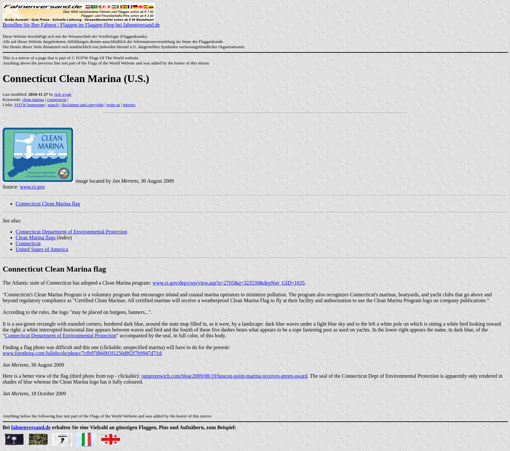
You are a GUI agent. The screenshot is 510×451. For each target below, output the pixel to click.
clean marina (33, 99)
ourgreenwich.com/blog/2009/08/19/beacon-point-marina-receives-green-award (224, 376)
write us (113, 104)
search (53, 104)
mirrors (129, 104)
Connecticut (28, 243)
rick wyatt (62, 94)
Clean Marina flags (36, 237)
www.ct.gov (32, 187)
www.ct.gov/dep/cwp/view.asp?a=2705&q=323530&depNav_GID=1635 (229, 283)
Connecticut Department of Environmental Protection (71, 231)
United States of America (42, 249)
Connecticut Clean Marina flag (48, 203)
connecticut (56, 99)
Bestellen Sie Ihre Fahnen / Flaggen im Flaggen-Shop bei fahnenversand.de (81, 23)
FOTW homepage (29, 104)
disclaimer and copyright (82, 104)
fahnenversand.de (30, 427)
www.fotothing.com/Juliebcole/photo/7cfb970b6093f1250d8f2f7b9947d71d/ (82, 353)
